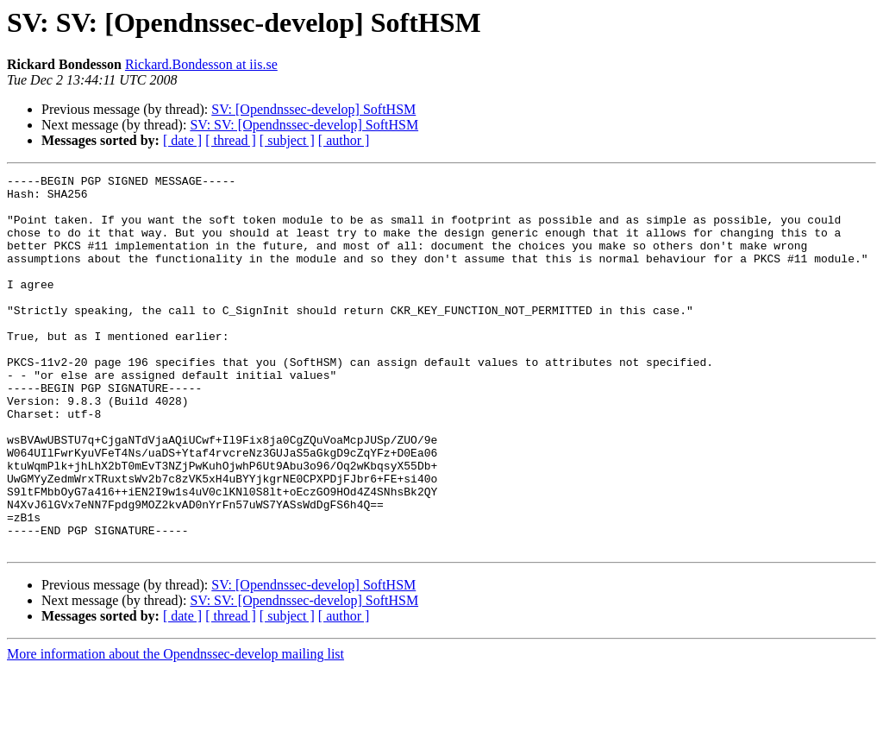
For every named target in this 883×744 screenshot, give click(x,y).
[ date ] (182, 140)
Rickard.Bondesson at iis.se (201, 64)
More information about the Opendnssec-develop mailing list (175, 729)
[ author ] (344, 140)
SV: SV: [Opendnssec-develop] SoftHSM (304, 124)
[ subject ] (287, 140)
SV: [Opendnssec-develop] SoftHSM (313, 109)
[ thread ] (230, 140)
